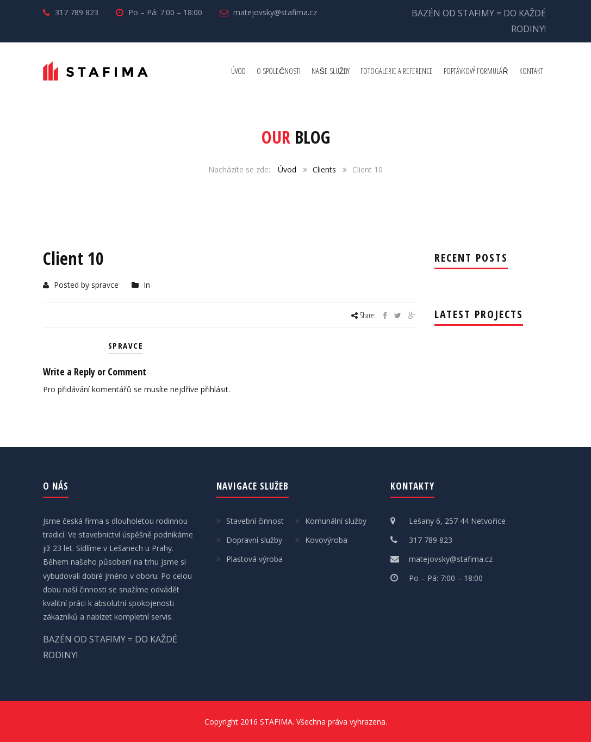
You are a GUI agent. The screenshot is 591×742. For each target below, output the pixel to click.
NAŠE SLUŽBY (331, 71)
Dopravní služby (254, 540)
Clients (324, 169)
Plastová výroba (254, 559)
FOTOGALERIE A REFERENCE (396, 71)
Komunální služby (335, 521)
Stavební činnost (255, 521)
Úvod (287, 169)
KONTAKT (531, 71)
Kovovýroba (326, 540)
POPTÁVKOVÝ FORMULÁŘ (476, 71)
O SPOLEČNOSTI (279, 71)
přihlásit (214, 389)
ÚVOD (238, 71)
